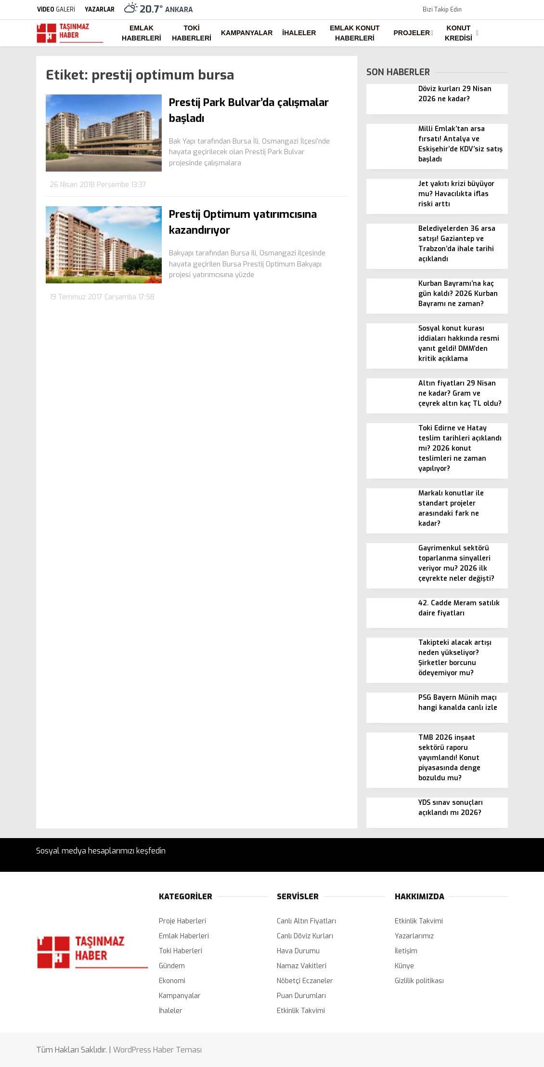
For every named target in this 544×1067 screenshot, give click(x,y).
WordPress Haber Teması (157, 1050)
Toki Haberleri (191, 33)
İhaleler (299, 33)
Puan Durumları (301, 995)
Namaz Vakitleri (301, 966)
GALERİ (55, 9)
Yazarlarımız (414, 936)
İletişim (406, 951)
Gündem (172, 966)
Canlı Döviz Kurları (305, 936)
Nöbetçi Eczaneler (305, 981)
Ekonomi (172, 981)
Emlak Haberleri (141, 33)
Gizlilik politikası (419, 981)
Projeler (412, 33)
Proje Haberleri (182, 921)
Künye (404, 966)
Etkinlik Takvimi (301, 1010)
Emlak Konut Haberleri (354, 33)
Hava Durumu (298, 951)
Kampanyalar (246, 33)
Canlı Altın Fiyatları (306, 921)
